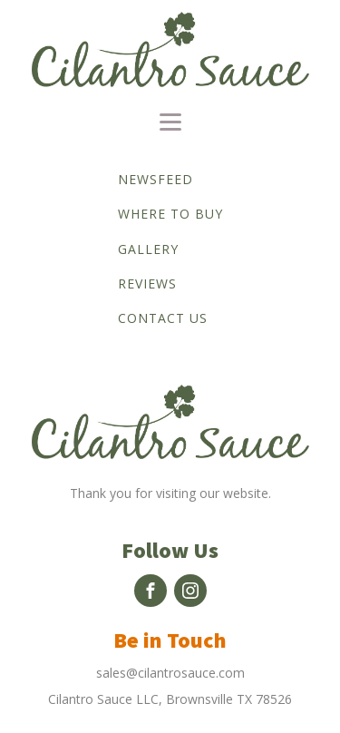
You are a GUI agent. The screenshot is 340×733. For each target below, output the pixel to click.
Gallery (148, 249)
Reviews (147, 283)
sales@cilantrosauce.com (170, 672)
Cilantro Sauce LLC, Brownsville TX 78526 (170, 699)
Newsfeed (155, 179)
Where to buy (170, 213)
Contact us (163, 318)
